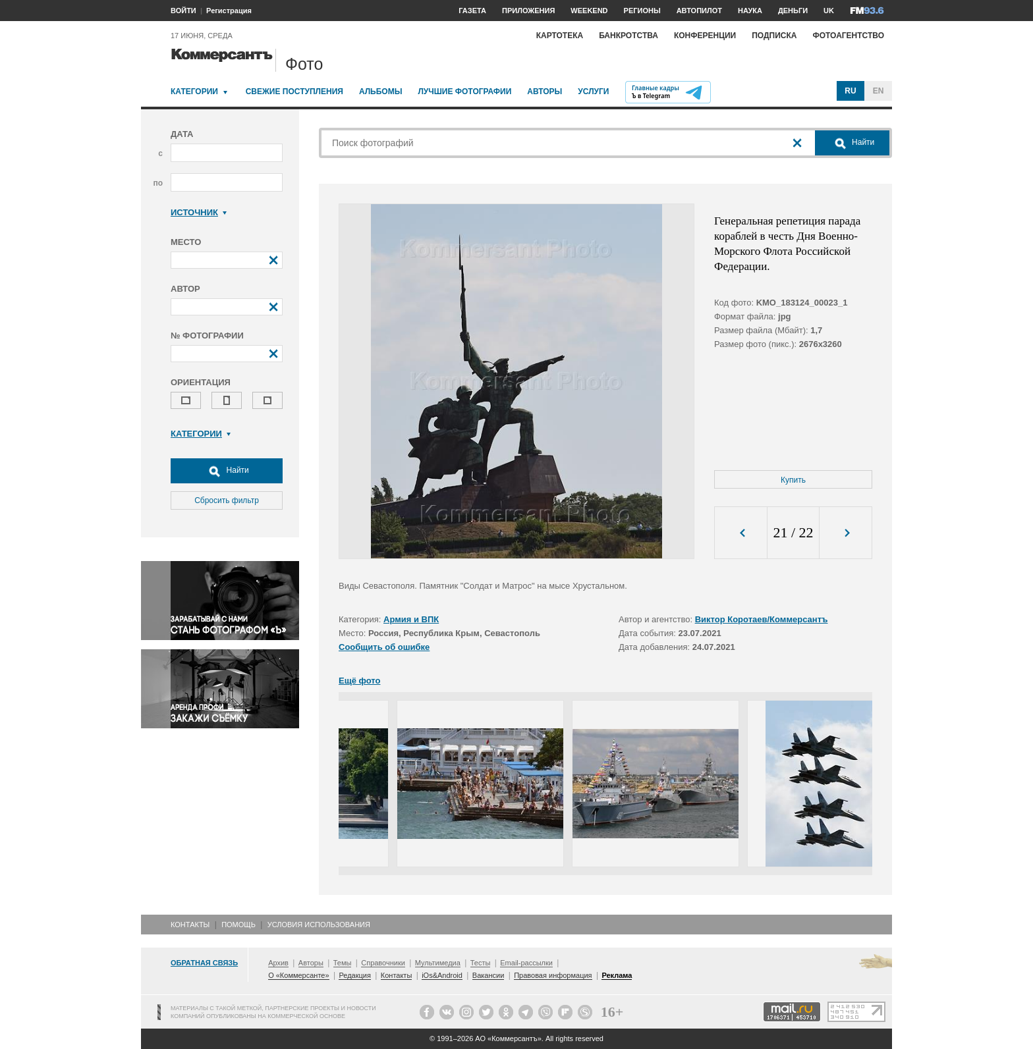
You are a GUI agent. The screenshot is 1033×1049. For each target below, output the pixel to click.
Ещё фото (359, 681)
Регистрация (229, 10)
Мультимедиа (438, 963)
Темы (342, 963)
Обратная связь (204, 963)
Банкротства (628, 35)
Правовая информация (553, 975)
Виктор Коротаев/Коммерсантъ (761, 619)
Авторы (544, 91)
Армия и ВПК (411, 619)
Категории (194, 91)
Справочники (383, 963)
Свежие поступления (294, 91)
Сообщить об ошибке (384, 647)
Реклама (616, 975)
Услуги (593, 91)
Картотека (560, 35)
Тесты (480, 963)
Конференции (705, 35)
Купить (793, 480)
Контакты (190, 924)
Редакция (354, 975)
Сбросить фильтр (226, 500)
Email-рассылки (526, 963)
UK (829, 10)
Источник (199, 212)
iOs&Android (442, 975)
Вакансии (488, 975)
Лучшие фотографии (464, 91)
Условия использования (318, 924)
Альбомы (381, 91)
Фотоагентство (848, 35)
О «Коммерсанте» (298, 975)
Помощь (238, 924)
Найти (226, 471)
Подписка (774, 35)
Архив (278, 963)
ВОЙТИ (183, 10)
